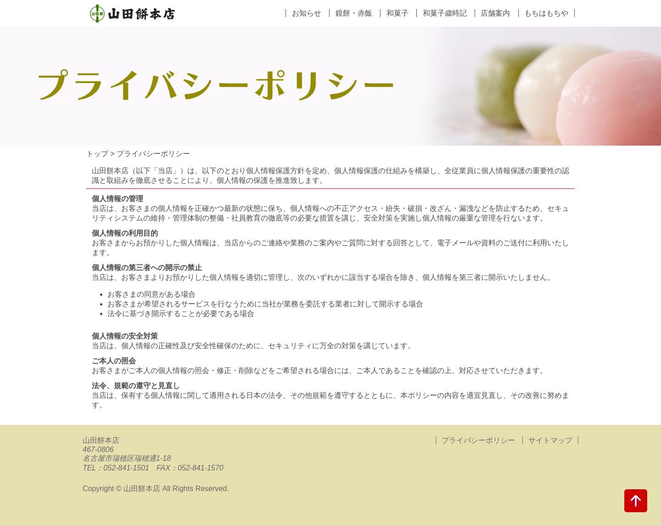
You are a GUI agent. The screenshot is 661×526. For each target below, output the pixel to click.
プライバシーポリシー (478, 440)
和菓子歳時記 (445, 13)
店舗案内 (495, 13)
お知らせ (306, 13)
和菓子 (398, 13)
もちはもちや (546, 13)
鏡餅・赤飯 (354, 13)
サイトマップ (550, 440)
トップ (97, 154)
